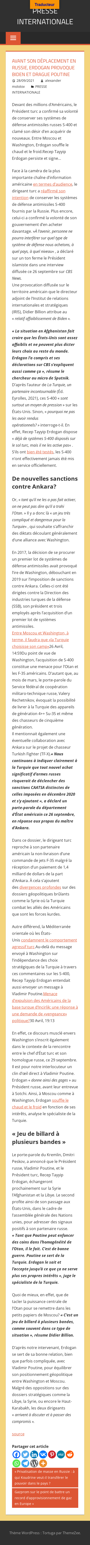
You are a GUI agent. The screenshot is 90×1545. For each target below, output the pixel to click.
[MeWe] (61, 1454)
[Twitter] (25, 1454)
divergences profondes (40, 887)
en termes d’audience (52, 184)
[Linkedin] (34, 1454)
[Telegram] (25, 1463)
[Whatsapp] (16, 1463)
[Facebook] (16, 1454)
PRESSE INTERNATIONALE (45, 16)
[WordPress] (34, 1463)
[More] (43, 1463)
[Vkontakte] (43, 1454)
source (18, 1434)
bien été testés (40, 452)
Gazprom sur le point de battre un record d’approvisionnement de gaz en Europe (43, 1497)
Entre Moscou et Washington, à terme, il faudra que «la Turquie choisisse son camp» (40, 639)
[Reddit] (70, 1454)
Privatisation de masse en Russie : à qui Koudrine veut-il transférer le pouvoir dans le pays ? (45, 1477)
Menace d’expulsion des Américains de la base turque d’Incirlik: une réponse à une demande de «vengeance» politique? (45, 1007)
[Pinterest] (52, 1454)
